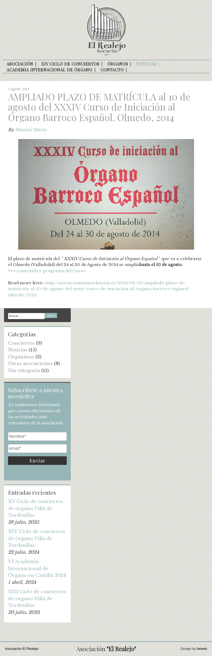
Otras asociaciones (30, 363)
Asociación (20, 64)
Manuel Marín (31, 129)
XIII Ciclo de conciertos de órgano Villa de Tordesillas (37, 598)
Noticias (146, 64)
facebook (133, 70)
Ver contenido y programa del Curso (46, 270)
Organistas (21, 357)
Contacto (112, 69)
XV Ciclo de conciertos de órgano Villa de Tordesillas (35, 508)
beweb (202, 649)
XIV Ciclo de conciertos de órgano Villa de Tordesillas (36, 538)
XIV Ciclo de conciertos (70, 64)
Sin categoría (24, 370)
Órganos (117, 64)
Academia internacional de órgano (49, 69)
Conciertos (21, 343)
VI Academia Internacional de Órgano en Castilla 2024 (37, 568)
